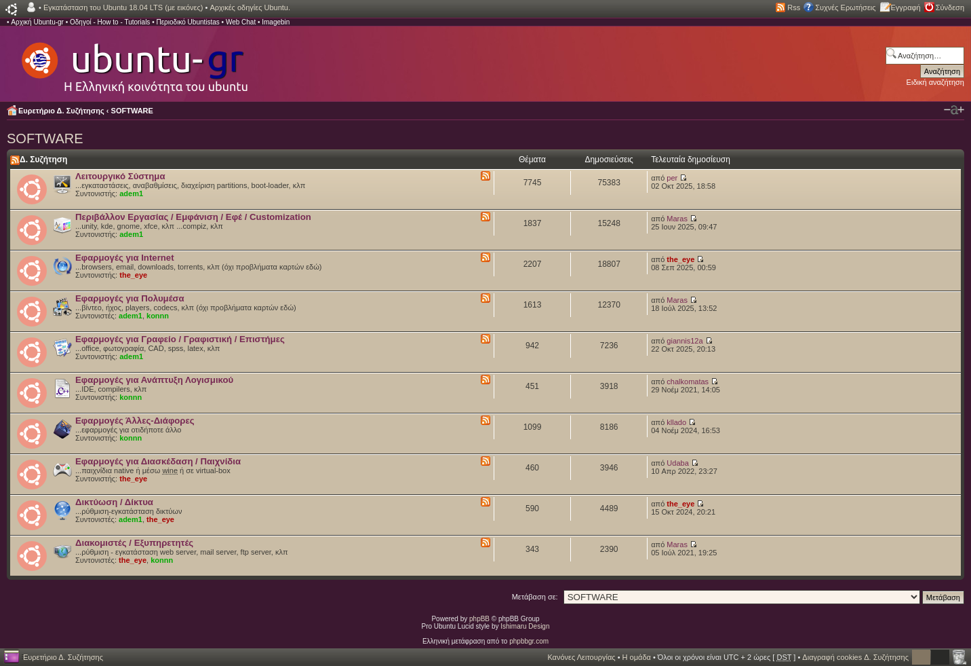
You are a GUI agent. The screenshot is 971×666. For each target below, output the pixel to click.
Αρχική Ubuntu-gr (37, 22)
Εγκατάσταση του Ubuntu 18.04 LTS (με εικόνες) (123, 7)
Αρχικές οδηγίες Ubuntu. (250, 7)
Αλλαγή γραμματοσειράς (954, 110)
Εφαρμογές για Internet (124, 258)
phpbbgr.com (529, 641)
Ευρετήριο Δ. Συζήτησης (61, 111)
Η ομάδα (636, 657)
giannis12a (684, 341)
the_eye (133, 275)
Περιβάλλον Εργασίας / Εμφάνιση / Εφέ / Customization (193, 217)
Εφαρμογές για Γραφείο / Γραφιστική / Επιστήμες (180, 339)
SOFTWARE (132, 111)
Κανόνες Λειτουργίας (581, 657)
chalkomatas (688, 381)
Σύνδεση (950, 7)
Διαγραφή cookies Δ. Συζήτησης (855, 657)
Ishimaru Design (524, 626)
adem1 (131, 193)
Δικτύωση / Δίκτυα (114, 502)
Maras (677, 219)
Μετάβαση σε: (535, 597)
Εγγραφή (906, 7)
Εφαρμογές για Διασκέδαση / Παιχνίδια (158, 461)
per (672, 178)
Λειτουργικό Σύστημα (120, 176)
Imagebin (276, 22)
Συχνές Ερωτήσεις (845, 7)
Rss (793, 7)
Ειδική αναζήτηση (935, 82)
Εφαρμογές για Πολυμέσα (129, 298)
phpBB (479, 619)
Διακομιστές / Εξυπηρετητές (134, 543)
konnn (157, 316)
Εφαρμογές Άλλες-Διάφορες (135, 420)
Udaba (677, 463)
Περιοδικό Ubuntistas (187, 22)
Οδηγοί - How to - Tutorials (110, 22)
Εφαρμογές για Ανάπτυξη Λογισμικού (154, 380)
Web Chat (241, 22)
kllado (676, 422)
